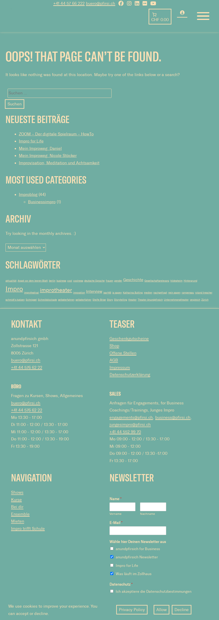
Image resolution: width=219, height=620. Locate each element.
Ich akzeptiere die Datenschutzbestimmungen (153, 591)
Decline (181, 609)
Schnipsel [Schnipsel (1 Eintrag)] (31, 299)
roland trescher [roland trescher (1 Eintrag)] (203, 292)
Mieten (17, 521)
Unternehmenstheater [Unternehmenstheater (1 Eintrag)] (176, 299)
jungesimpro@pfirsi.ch (130, 424)
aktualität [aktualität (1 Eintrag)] (11, 280)
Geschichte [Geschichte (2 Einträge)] (133, 279)
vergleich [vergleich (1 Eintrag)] (195, 299)
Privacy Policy (132, 609)
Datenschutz (121, 584)
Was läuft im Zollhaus (134, 574)
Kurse (16, 499)
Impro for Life (31, 141)
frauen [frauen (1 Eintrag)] (109, 280)
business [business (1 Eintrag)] (61, 280)
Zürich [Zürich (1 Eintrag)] (204, 299)
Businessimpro (42, 201)
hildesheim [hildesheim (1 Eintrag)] (176, 280)
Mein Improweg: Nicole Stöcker (48, 155)
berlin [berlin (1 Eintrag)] (52, 280)
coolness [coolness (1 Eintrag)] (78, 280)
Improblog (28, 194)
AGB (114, 360)
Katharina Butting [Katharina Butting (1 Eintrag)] (133, 292)
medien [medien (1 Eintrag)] (148, 292)
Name (115, 499)
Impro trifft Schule (28, 528)
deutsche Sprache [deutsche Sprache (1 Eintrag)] (94, 280)
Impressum (120, 367)
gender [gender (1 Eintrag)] (118, 280)
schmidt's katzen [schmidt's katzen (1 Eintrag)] (15, 299)
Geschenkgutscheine (129, 338)
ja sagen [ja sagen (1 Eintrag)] (117, 292)
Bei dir (17, 506)
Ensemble (20, 514)
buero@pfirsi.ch (25, 360)
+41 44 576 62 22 (26, 367)
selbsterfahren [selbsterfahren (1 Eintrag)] (66, 299)
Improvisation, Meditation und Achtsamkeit (59, 162)
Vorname (115, 514)
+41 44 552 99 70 (125, 431)
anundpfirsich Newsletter (137, 557)
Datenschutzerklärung (130, 374)
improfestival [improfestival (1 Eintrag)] (31, 292)
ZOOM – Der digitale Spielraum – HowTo (56, 134)
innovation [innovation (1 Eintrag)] (79, 292)
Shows (17, 492)
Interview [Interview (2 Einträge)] (94, 291)
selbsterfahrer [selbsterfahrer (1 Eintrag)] (83, 299)
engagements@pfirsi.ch (131, 417)
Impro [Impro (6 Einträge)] (14, 289)
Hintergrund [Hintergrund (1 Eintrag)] (190, 280)
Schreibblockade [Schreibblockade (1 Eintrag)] (47, 299)
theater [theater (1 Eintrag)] (132, 299)
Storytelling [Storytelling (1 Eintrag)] (120, 299)
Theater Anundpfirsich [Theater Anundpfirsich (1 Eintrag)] (150, 299)
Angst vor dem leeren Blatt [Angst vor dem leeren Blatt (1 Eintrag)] (33, 280)
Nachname (147, 514)
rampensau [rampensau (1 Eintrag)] (188, 292)
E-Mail (116, 523)
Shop (114, 345)
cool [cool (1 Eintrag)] (69, 280)
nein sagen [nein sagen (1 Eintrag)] (174, 292)
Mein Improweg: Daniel (40, 148)
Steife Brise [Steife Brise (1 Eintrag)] (99, 299)
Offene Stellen (123, 353)
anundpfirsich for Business (138, 549)
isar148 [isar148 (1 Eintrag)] (107, 292)
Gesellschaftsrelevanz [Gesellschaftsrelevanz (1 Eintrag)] (156, 280)
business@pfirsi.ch (173, 417)
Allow (161, 609)
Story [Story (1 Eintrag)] (110, 299)
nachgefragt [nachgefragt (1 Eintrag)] (160, 292)
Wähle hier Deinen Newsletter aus (138, 542)
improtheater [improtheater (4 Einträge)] (56, 290)
